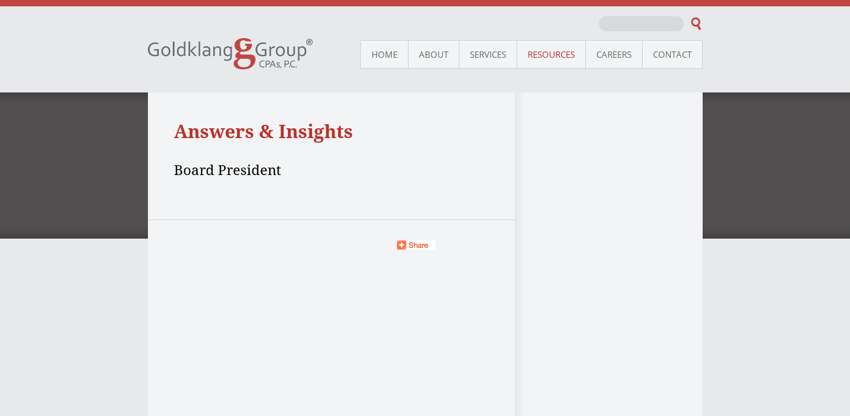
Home (385, 54)
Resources (551, 54)
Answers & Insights (263, 130)
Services (488, 54)
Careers (614, 54)
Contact (672, 54)
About (433, 54)
